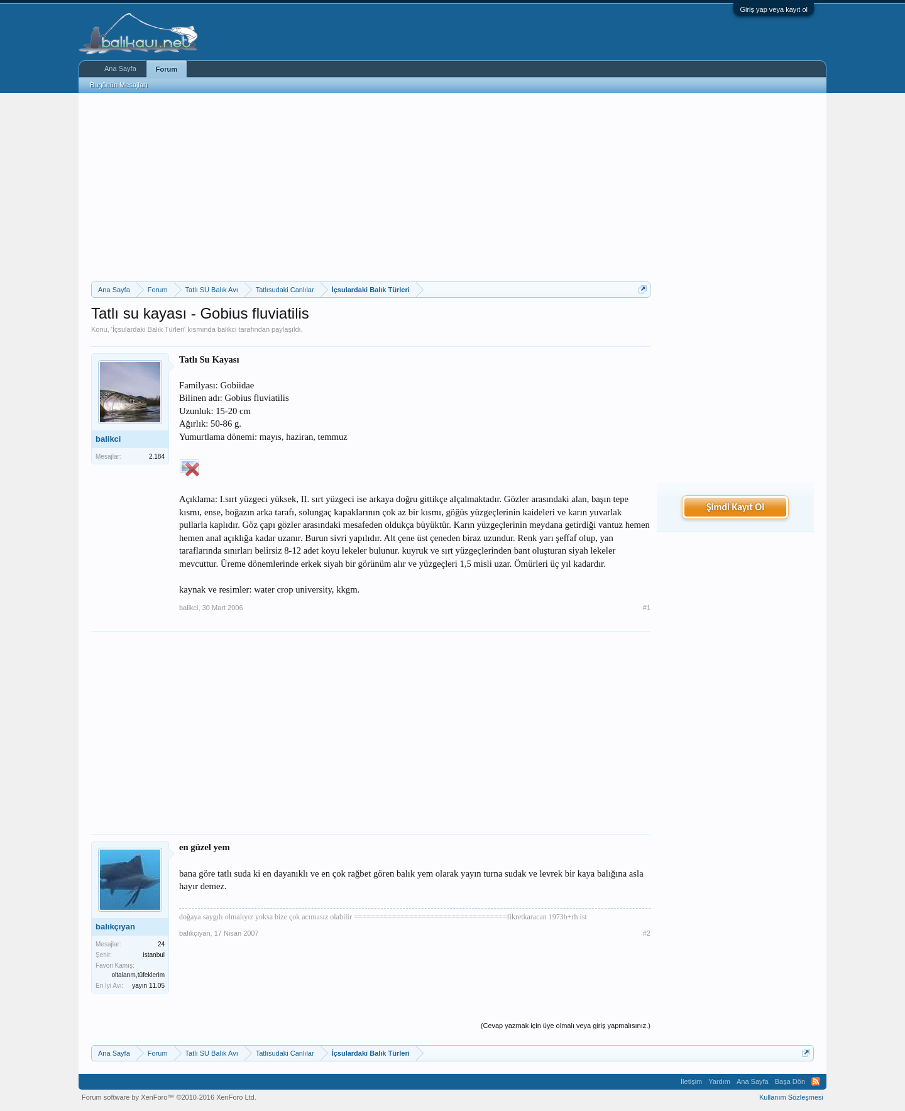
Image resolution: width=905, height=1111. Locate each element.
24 (161, 944)
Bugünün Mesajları (119, 85)
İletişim (691, 1081)
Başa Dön (790, 1081)
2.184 (157, 456)
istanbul (154, 954)
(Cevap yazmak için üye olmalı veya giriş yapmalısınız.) (565, 1025)
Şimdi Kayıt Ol (735, 507)
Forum (166, 69)
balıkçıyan (115, 926)
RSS (815, 1081)
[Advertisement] (370, 187)
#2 (646, 933)
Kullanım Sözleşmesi (791, 1097)
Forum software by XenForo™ (169, 1097)
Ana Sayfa (120, 68)
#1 (646, 607)
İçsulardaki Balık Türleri (148, 329)
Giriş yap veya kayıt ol (774, 9)
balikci (227, 329)
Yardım (719, 1081)
